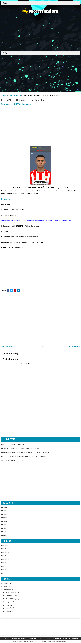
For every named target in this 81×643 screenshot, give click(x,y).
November (10, 592)
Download (5, 199)
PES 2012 (5, 559)
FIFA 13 (4, 518)
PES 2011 (4, 556)
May (7, 611)
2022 (6, 583)
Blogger (75, 638)
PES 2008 (5, 545)
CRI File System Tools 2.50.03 (13, 460)
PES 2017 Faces (14, 95)
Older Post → (74, 346)
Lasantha (43, 641)
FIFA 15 (4, 525)
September (10, 599)
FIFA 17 (4, 532)
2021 (6, 587)
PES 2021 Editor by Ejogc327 (12, 444)
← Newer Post (7, 346)
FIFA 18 (4, 535)
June (8, 608)
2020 (6, 590)
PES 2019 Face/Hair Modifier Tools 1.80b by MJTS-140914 (23, 456)
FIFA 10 (4, 511)
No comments (26, 104)
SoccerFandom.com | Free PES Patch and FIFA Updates (39, 638)
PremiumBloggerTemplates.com (58, 641)
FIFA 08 (4, 507)
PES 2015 (5, 570)
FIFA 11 (4, 514)
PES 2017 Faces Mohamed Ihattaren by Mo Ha (22, 100)
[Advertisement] (40, 32)
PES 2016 (5, 573)
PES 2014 (4, 566)
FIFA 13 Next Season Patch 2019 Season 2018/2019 (20, 448)
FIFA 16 (4, 528)
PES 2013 (5, 563)
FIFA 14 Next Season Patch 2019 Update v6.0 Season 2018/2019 (25, 452)
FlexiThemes (23, 641)
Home (4, 95)
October (9, 595)
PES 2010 (5, 552)
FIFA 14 (4, 521)
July (7, 605)
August (9, 602)
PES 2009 (5, 549)
